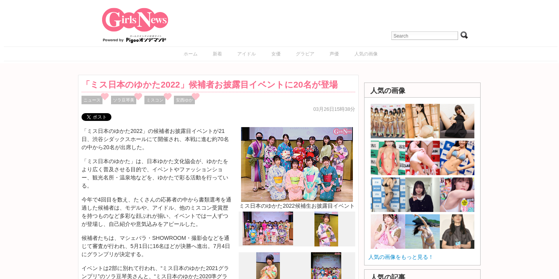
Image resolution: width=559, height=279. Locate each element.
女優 (276, 54)
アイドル (246, 54)
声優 (334, 54)
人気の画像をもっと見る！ (401, 257)
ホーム (191, 54)
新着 (217, 54)
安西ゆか (184, 100)
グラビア (305, 54)
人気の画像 (366, 54)
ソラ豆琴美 (123, 100)
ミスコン (154, 100)
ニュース (92, 100)
